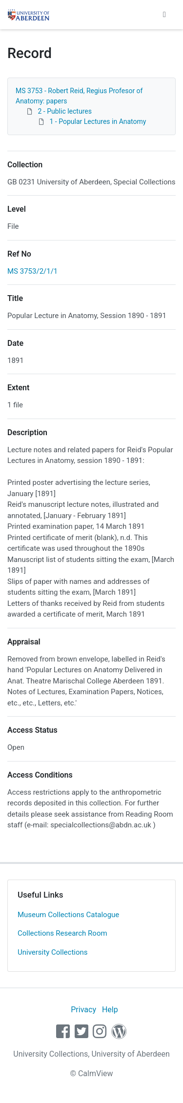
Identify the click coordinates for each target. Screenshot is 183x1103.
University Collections (53, 952)
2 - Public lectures (64, 111)
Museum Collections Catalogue (68, 914)
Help (110, 1009)
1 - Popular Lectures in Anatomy (97, 121)
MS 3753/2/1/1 (32, 271)
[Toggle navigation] (164, 14)
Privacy (83, 1009)
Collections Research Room (62, 933)
